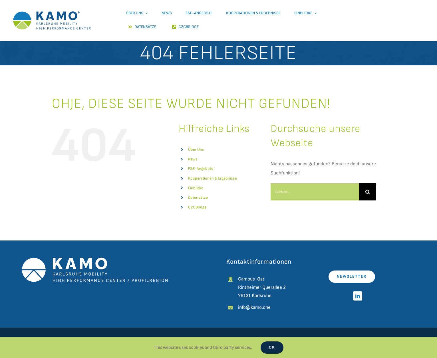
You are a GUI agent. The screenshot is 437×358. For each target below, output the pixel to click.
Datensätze (198, 197)
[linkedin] (357, 296)
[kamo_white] (95, 260)
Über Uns (196, 149)
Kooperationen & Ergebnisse (212, 178)
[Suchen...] (315, 191)
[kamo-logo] (52, 6)
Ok (272, 347)
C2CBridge (197, 207)
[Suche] (367, 191)
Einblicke (195, 188)
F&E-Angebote (200, 168)
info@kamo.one (254, 307)
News (193, 159)
